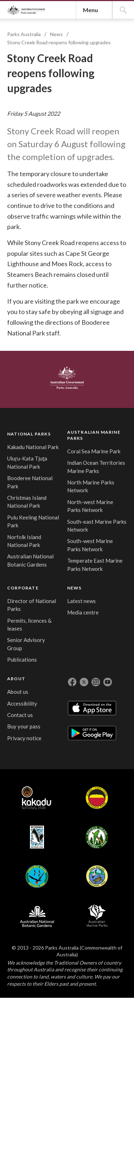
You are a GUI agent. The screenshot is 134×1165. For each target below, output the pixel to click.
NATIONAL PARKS (24, 752)
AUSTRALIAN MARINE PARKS (60, 756)
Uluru (63, 1065)
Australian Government (30, 698)
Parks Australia (46, 74)
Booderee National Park (22, 842)
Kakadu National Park (21, 779)
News (60, 167)
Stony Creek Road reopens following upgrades (62, 175)
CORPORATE (99, 751)
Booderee (86, 1065)
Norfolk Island (109, 1065)
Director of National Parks (97, 775)
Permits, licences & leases (96, 803)
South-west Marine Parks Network (60, 915)
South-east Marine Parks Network (60, 888)
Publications (99, 850)
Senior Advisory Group (94, 830)
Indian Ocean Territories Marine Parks (60, 805)
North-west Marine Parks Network (60, 860)
